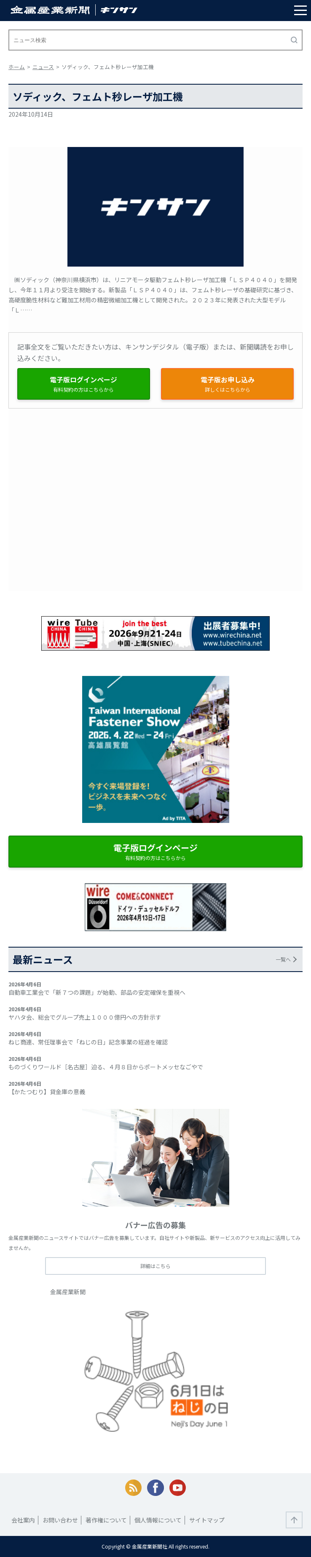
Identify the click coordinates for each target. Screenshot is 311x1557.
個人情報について (158, 1520)
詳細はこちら (155, 1265)
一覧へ (283, 959)
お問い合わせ (60, 1520)
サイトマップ (207, 1520)
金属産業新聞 (68, 1291)
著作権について (106, 1520)
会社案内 (23, 1520)
